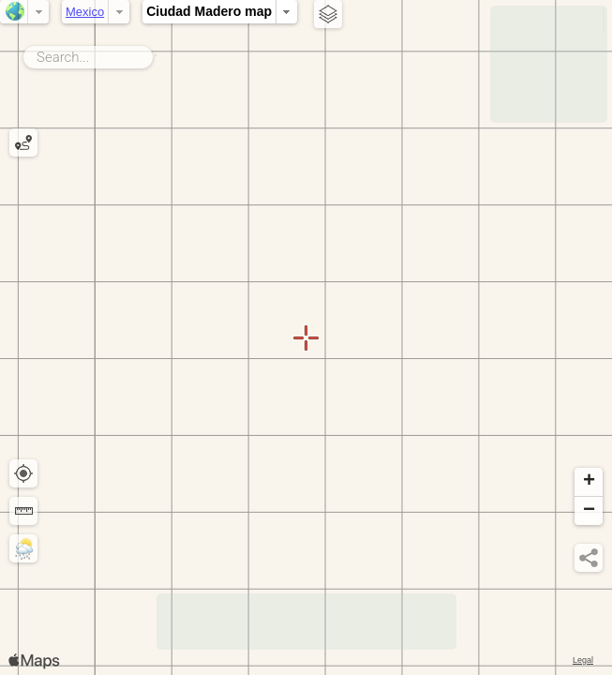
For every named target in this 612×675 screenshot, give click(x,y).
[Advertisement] (548, 64)
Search (156, 53)
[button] (589, 482)
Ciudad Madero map (209, 11)
